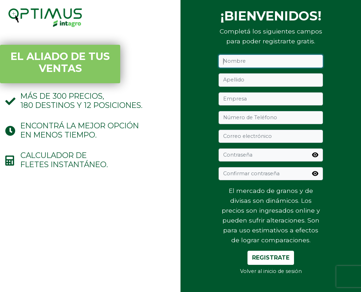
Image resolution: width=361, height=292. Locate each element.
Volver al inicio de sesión (271, 271)
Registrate (270, 257)
